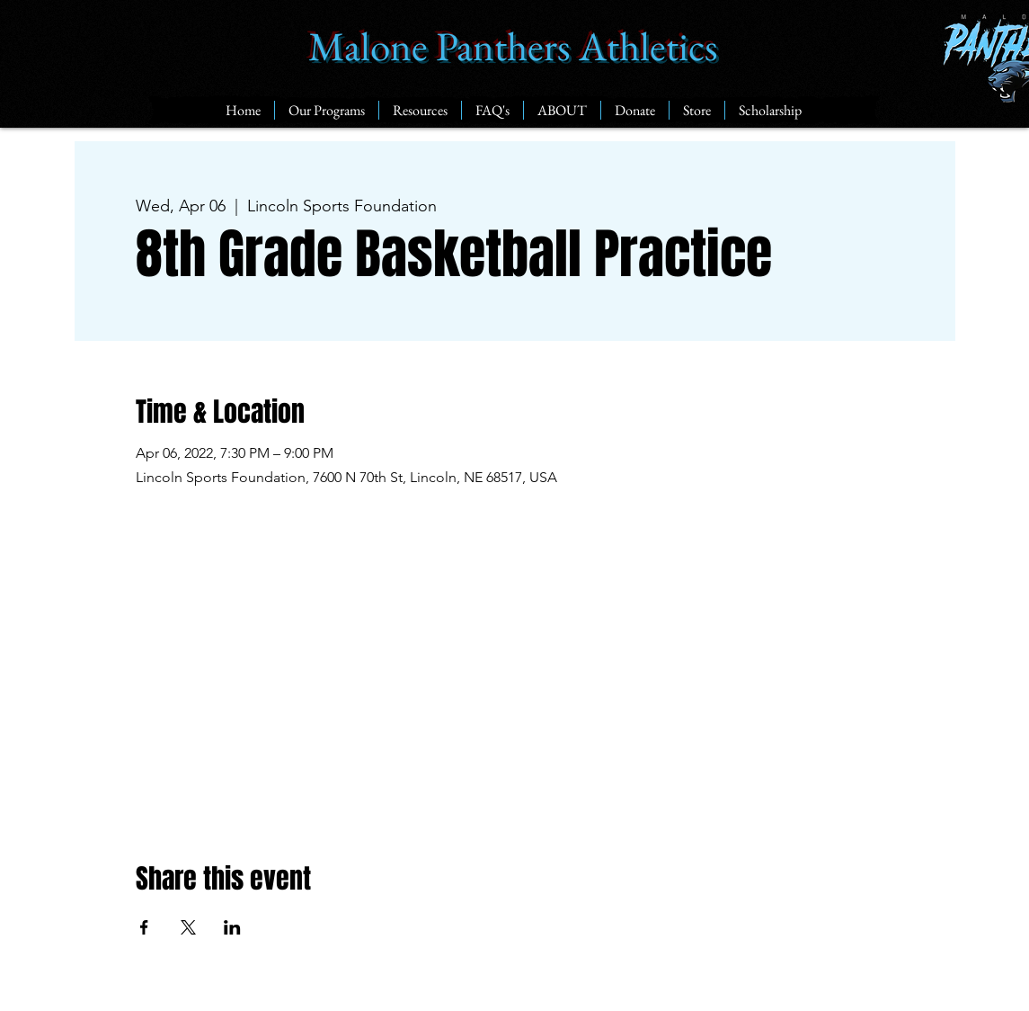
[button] (326, 110)
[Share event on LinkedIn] (232, 927)
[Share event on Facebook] (144, 927)
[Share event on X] (188, 927)
